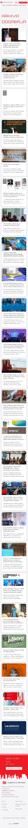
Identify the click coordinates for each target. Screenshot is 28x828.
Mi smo (3, 801)
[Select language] (17, 2)
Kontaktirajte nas (23, 2)
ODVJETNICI (15, 5)
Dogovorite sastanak (14, 768)
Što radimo (4, 804)
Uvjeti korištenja (19, 801)
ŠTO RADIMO (9, 5)
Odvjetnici (4, 807)
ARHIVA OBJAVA (22, 5)
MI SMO (3, 5)
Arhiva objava (5, 809)
